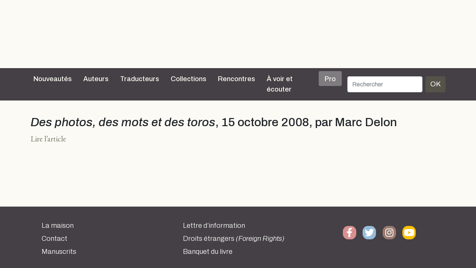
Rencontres (236, 79)
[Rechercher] (384, 84)
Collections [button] (188, 79)
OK (435, 84)
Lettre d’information (214, 225)
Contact (54, 238)
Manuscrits (59, 251)
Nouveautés (52, 79)
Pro (330, 79)
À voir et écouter (280, 84)
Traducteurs (139, 79)
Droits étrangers (233, 238)
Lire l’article (48, 139)
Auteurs (96, 79)
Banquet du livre (207, 251)
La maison (58, 225)
